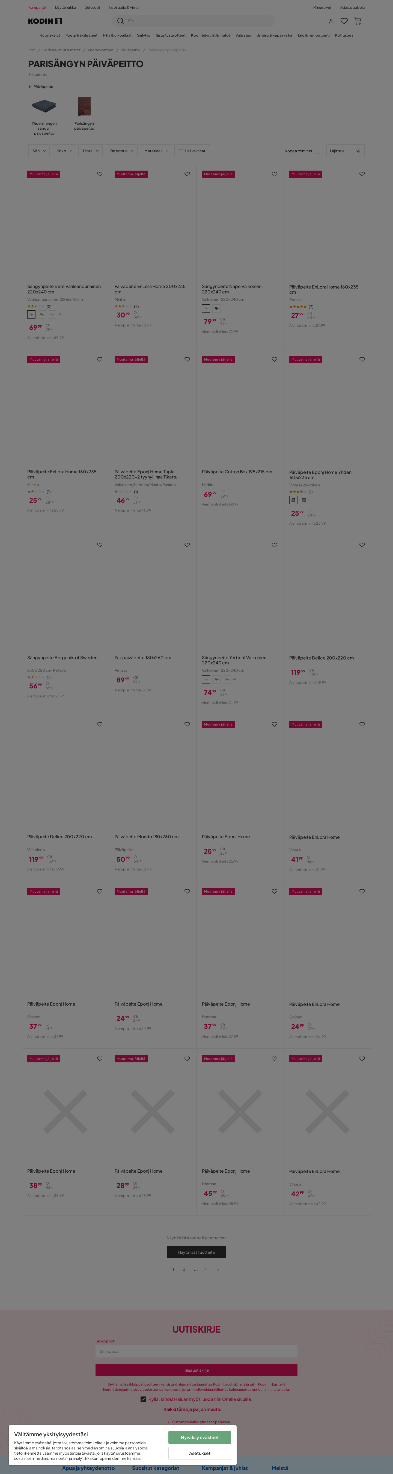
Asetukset (199, 1453)
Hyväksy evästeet (200, 1437)
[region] (123, 1445)
